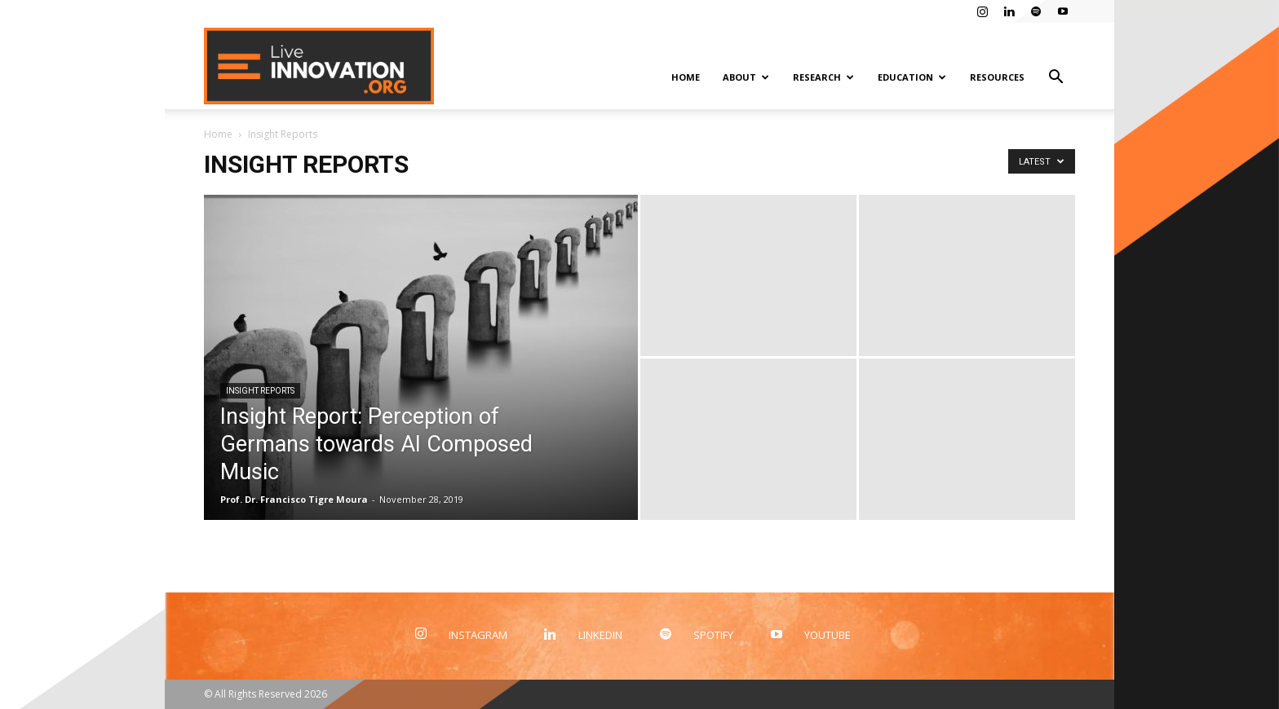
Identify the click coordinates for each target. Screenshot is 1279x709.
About (746, 77)
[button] (1055, 78)
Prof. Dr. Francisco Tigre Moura (294, 499)
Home (685, 77)
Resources (997, 77)
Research (823, 77)
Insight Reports (260, 390)
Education (912, 77)
